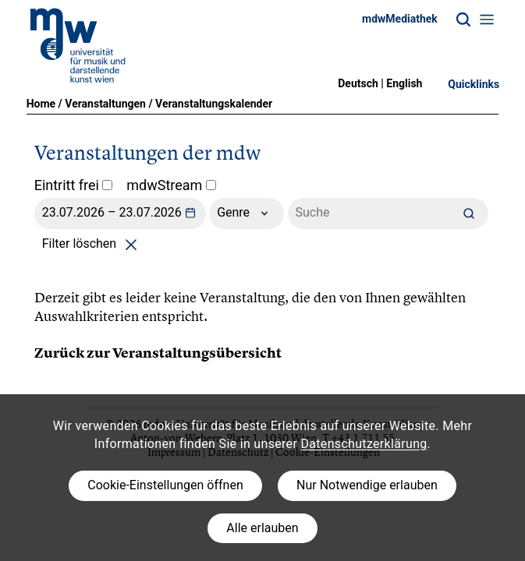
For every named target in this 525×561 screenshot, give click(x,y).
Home (41, 103)
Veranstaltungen (105, 103)
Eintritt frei (73, 185)
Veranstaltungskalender (213, 103)
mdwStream (171, 185)
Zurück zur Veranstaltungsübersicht (158, 353)
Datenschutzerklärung (363, 443)
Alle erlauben (262, 527)
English (404, 83)
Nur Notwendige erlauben (367, 485)
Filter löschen (92, 243)
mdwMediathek (400, 18)
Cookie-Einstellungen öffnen (165, 485)
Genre (246, 213)
